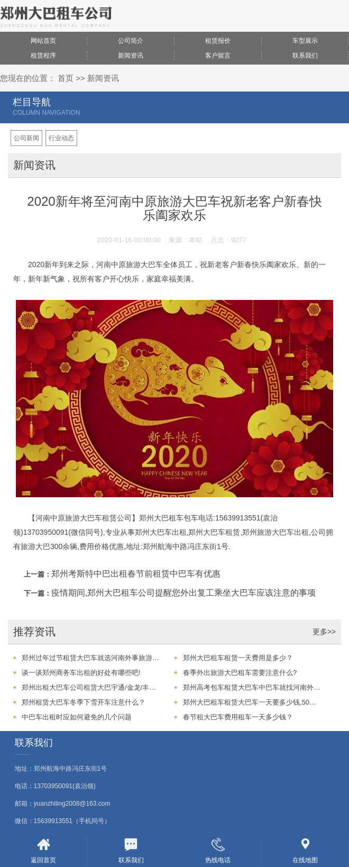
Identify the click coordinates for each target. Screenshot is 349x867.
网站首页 (43, 40)
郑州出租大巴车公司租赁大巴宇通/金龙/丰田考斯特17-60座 (90, 687)
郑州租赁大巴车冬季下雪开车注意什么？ (83, 702)
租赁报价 (218, 40)
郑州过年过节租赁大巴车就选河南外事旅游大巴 (90, 658)
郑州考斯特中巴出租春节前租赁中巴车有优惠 (136, 573)
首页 (66, 78)
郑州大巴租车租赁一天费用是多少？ (238, 658)
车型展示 (305, 40)
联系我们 (305, 55)
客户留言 (218, 55)
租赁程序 (43, 55)
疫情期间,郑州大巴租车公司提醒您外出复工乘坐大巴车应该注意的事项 (183, 592)
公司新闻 (26, 138)
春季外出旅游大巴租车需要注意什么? (240, 673)
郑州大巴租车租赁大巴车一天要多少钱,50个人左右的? (251, 702)
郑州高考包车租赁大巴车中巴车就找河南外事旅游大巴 (251, 687)
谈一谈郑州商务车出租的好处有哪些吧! (81, 673)
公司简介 (130, 40)
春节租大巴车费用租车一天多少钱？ (238, 717)
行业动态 (61, 138)
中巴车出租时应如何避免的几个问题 (77, 717)
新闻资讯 (130, 55)
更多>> (324, 631)
